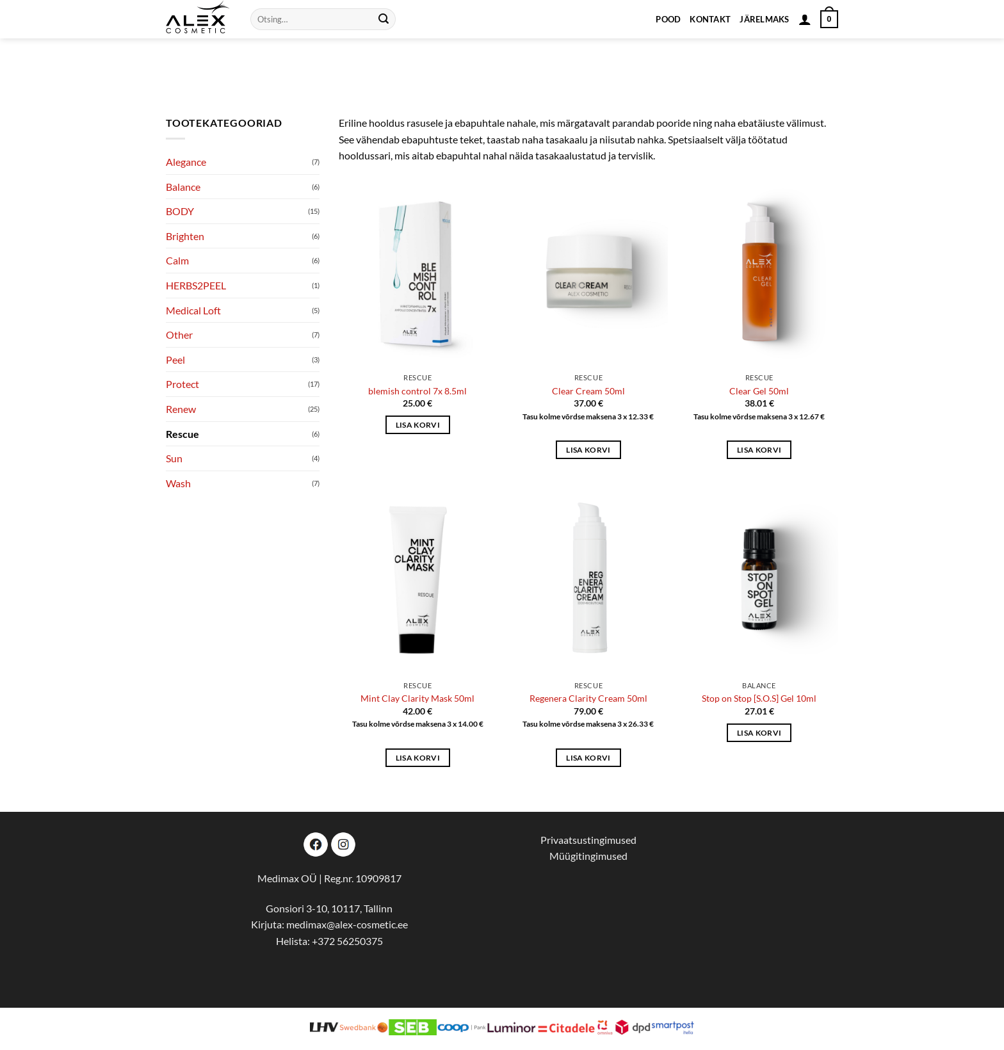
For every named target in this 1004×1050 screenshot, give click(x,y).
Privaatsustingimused (588, 840)
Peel (175, 359)
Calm (177, 260)
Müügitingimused (588, 856)
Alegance (186, 162)
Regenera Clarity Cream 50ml (588, 698)
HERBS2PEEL (196, 285)
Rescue (182, 434)
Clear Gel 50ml (759, 390)
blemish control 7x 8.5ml (417, 390)
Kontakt (710, 19)
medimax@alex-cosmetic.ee (347, 924)
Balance (183, 187)
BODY (180, 211)
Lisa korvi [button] (418, 425)
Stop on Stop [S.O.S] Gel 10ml (759, 698)
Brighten (185, 236)
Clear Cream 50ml (588, 390)
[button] (804, 19)
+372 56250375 (347, 941)
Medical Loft (193, 310)
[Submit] (383, 19)
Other (179, 334)
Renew (181, 409)
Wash (178, 483)
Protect (182, 384)
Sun (174, 458)
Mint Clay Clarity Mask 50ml (417, 698)
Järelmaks (764, 19)
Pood (668, 19)
